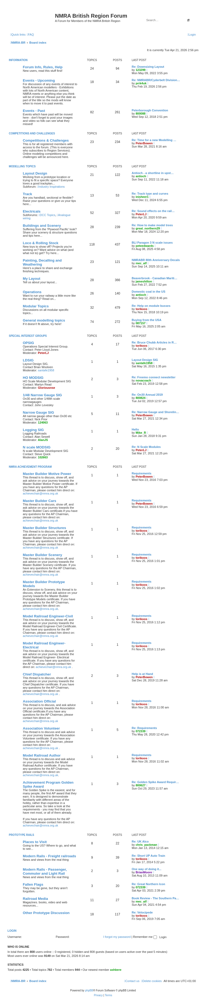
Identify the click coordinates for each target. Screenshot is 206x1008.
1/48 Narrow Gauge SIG (42, 395)
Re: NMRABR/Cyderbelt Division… (156, 80)
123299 (141, 69)
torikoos (141, 309)
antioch (141, 176)
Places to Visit (35, 842)
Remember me (145, 936)
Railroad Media (35, 899)
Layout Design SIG (145, 359)
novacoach (143, 380)
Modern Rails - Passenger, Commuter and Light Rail (45, 871)
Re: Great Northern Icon (148, 884)
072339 (141, 731)
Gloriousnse (46, 387)
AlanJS (43, 439)
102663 (43, 457)
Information (18, 60)
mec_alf (141, 263)
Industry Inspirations (51, 186)
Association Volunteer (41, 728)
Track (27, 194)
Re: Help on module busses (151, 305)
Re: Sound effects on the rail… (153, 211)
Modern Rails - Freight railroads (49, 856)
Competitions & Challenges (46, 140)
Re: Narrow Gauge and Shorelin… (155, 412)
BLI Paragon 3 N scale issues (152, 242)
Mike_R (141, 432)
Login (12, 930)
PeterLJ (141, 214)
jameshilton (144, 281)
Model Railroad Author (42, 755)
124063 (43, 422)
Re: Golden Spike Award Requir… (155, 782)
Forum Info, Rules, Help (42, 67)
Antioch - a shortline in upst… (153, 173)
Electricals (32, 211)
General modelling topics (44, 320)
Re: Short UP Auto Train (148, 855)
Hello (135, 429)
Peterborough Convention (150, 110)
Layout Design (35, 173)
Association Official (39, 701)
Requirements (141, 473)
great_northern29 (148, 228)
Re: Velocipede (142, 912)
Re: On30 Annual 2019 (147, 394)
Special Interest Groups (28, 335)
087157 (141, 323)
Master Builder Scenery (42, 555)
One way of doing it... (146, 869)
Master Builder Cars (39, 501)
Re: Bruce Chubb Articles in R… (154, 342)
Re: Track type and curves (150, 193)
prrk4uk (141, 83)
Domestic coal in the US (148, 291)
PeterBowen (144, 143)
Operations (32, 292)
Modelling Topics (22, 166)
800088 (141, 113)
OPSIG (28, 343)
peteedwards (145, 245)
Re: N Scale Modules (146, 446)
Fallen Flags (33, 884)
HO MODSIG (33, 378)
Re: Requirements (144, 728)
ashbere (115, 969)
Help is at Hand (142, 673)
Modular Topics (36, 306)
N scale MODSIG (36, 447)
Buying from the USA (146, 320)
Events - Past (34, 111)
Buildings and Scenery (42, 226)
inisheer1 (142, 196)
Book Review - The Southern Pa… (155, 898)
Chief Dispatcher (37, 674)
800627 (141, 785)
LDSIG (28, 360)
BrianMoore (144, 872)
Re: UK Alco (140, 841)
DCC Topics (47, 215)
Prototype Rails (21, 834)
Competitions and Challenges (32, 133)
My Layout (31, 279)
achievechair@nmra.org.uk (40, 493)
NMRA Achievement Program (30, 466)
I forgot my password (117, 936)
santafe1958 (46, 370)
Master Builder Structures (44, 528)
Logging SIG (33, 430)
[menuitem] (30, 34)
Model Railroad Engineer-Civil (48, 616)
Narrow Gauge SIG (38, 412)
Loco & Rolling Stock (40, 243)
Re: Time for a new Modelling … (154, 140)
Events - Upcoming (39, 80)
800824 (141, 397)
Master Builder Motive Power (47, 474)
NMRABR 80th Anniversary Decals (156, 260)
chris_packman (146, 844)
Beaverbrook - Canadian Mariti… (154, 278)
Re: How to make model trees (152, 225)
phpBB (89, 990)
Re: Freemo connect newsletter (153, 377)
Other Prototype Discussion (46, 913)
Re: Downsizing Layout (148, 66)
